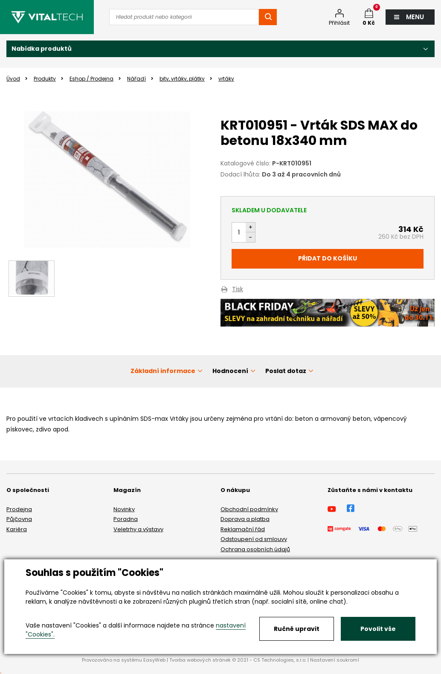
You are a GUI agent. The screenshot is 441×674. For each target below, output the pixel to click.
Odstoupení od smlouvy (253, 539)
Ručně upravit (296, 629)
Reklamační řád (242, 529)
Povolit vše (378, 629)
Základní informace (163, 371)
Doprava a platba (245, 519)
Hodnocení (230, 371)
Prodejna (19, 509)
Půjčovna (19, 519)
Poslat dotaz (285, 371)
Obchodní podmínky (249, 509)
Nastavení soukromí (334, 660)
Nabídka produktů (42, 48)
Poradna (125, 519)
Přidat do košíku (327, 258)
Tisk (237, 289)
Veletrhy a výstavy (138, 529)
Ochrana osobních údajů (255, 549)
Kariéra (16, 529)
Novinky (124, 509)
